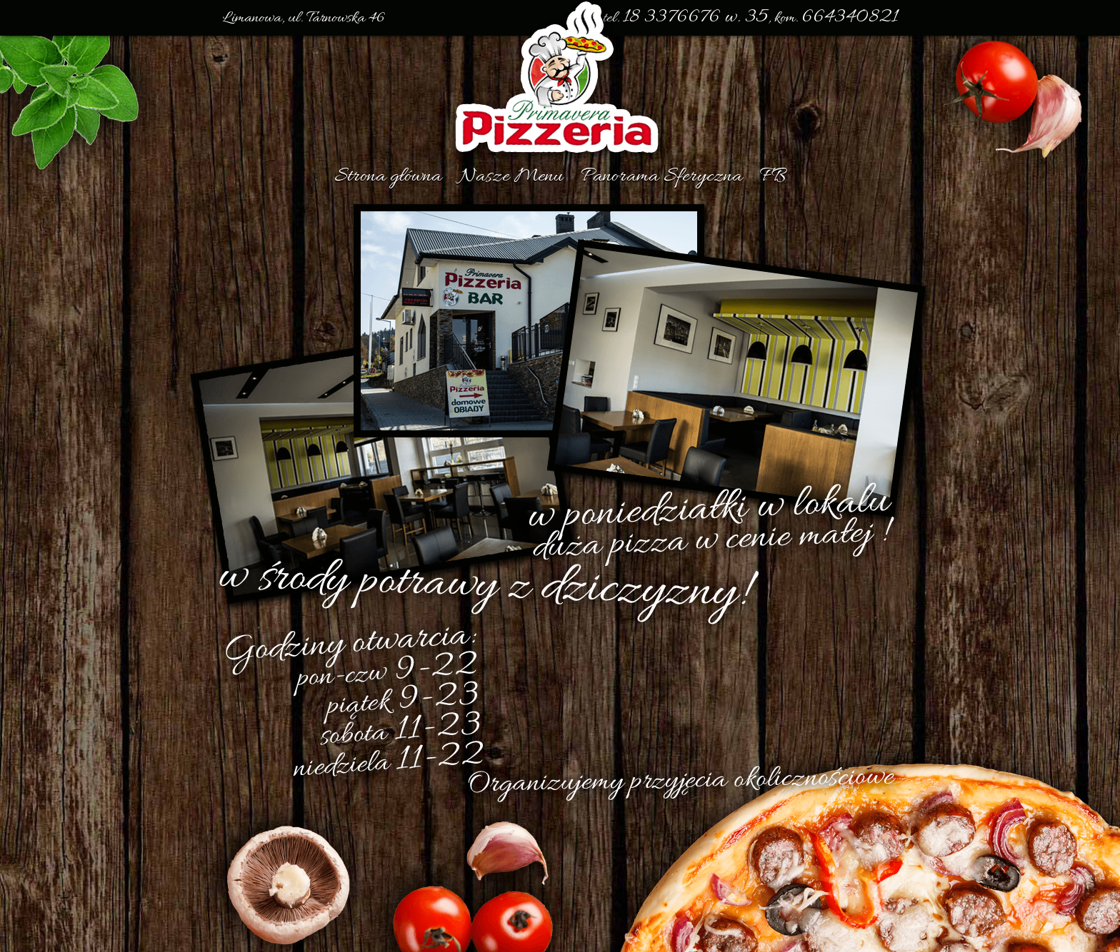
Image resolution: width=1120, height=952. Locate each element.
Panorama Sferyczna (661, 177)
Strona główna (387, 177)
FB (773, 177)
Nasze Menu (511, 177)
